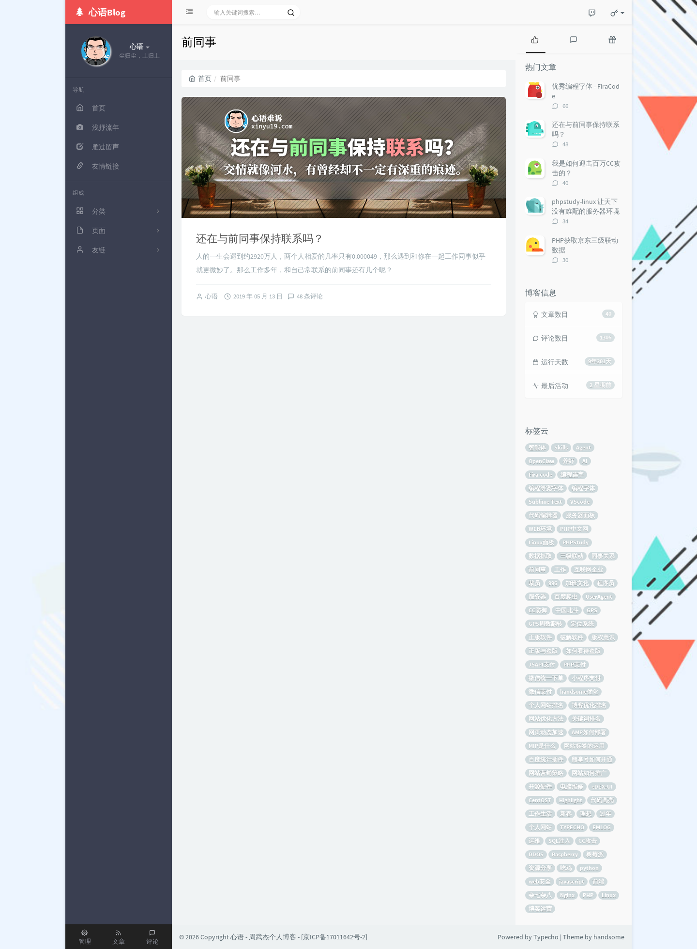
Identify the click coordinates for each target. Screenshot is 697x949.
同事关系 (603, 556)
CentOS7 (540, 800)
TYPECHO (572, 827)
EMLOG (601, 827)
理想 (585, 813)
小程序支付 (586, 678)
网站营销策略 (546, 773)
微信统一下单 (546, 678)
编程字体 (583, 488)
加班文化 (577, 583)
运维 (534, 840)
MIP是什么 (542, 745)
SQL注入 (559, 840)
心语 (211, 296)
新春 (566, 813)
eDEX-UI (602, 786)
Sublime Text (545, 501)
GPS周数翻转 (545, 623)
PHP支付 (574, 664)
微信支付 (540, 691)
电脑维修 (571, 786)
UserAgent (599, 596)
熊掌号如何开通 (592, 759)
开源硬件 (540, 786)
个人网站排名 (546, 705)
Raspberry (565, 854)
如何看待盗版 (583, 650)
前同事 (537, 569)
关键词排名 (586, 718)
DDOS (536, 854)
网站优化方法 (546, 718)
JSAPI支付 (542, 664)
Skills (561, 447)
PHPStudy (575, 542)
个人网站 (540, 827)
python (589, 867)
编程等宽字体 (546, 488)
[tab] (534, 38)
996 (552, 583)
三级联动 (571, 556)
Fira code (540, 474)
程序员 (605, 583)
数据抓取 (540, 556)
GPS (592, 610)
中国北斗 (566, 610)
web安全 (540, 881)
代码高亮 (602, 800)
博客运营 (540, 908)
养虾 (568, 461)
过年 (605, 813)
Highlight (570, 800)
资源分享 (540, 867)
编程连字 (572, 474)
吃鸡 (566, 867)
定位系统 (582, 623)
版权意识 (603, 637)
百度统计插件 (546, 759)
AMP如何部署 (589, 732)
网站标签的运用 (584, 745)
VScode (580, 501)
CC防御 (538, 610)
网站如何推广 (589, 773)
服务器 (537, 596)
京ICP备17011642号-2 (334, 937)
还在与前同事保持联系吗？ (260, 238)
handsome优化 (579, 691)
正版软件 (540, 637)
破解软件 (571, 637)
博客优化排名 (589, 705)
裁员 (534, 583)
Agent (583, 447)
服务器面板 (580, 515)
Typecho (546, 937)
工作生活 (540, 813)
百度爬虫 (565, 596)
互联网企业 (588, 569)
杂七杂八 (540, 895)
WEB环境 (540, 528)
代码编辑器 (543, 515)
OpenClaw (541, 461)
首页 (200, 78)
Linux (609, 895)
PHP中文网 (574, 528)
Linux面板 (541, 542)
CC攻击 (587, 840)
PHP (588, 895)
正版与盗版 (543, 650)
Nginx (567, 895)
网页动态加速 (546, 732)
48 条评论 (310, 296)
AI (585, 461)
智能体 (537, 447)
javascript (571, 881)
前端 (598, 881)
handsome (608, 937)
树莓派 (595, 854)
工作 (560, 569)
